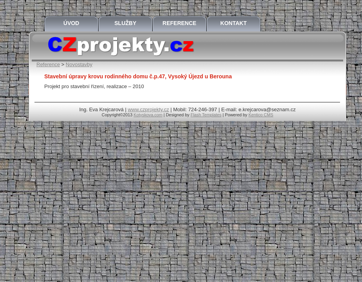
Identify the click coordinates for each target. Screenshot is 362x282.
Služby (125, 23)
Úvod (71, 23)
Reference (179, 23)
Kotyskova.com (148, 114)
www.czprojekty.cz (148, 109)
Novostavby (79, 64)
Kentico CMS (260, 114)
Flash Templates (206, 114)
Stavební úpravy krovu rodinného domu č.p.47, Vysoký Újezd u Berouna (138, 76)
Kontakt (233, 23)
